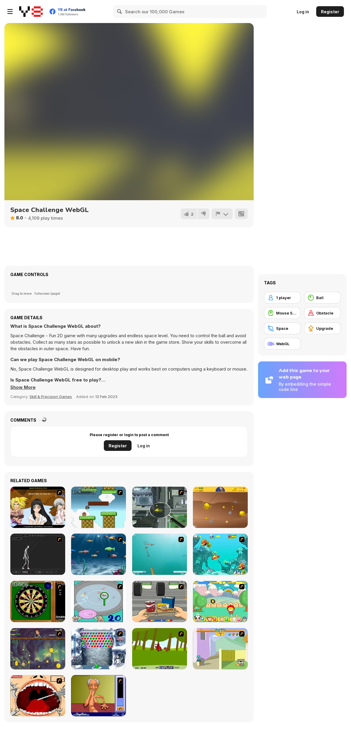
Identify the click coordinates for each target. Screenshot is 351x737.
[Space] (282, 328)
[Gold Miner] (220, 507)
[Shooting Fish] (159, 554)
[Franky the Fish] (98, 554)
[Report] (222, 213)
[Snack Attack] (159, 601)
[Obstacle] (322, 313)
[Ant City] (159, 507)
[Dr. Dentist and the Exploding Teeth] (37, 695)
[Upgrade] (322, 328)
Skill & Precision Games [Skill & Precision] (50, 396)
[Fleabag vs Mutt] (220, 648)
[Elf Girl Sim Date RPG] (37, 507)
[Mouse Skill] (282, 313)
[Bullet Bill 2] (98, 507)
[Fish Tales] (220, 554)
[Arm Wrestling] (98, 695)
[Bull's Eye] (37, 601)
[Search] (119, 11)
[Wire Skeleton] (37, 554)
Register (330, 11)
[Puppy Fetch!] (159, 648)
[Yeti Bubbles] (98, 648)
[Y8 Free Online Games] (31, 11)
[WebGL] (282, 344)
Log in (303, 11)
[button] (23, 387)
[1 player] (282, 298)
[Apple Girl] (220, 601)
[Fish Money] (37, 648)
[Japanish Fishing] (98, 601)
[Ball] (322, 298)
